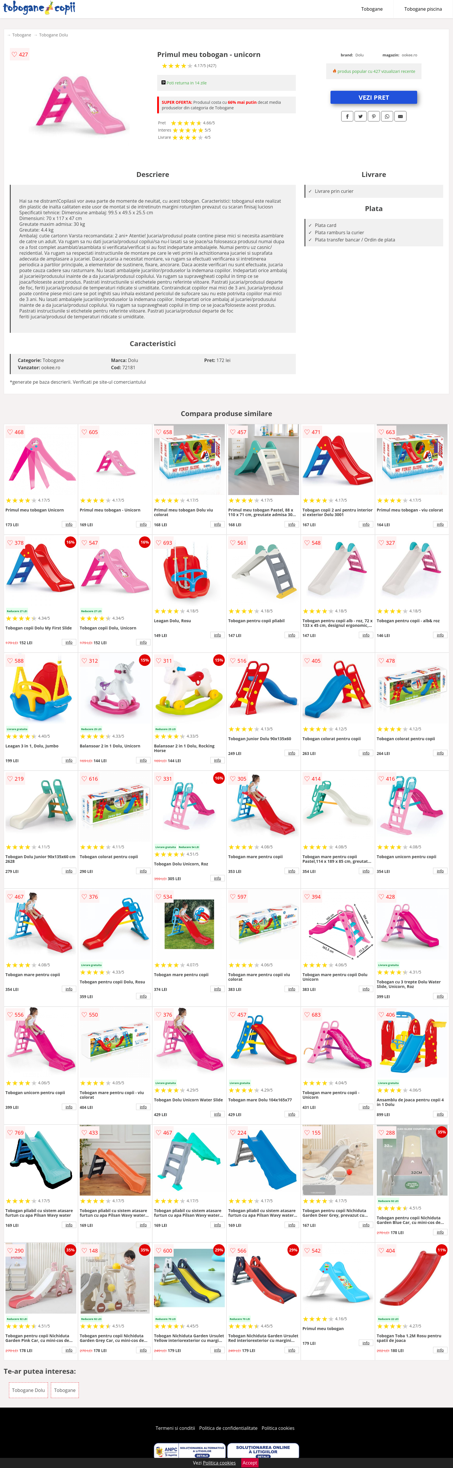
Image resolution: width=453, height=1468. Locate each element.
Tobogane (372, 9)
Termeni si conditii (175, 1428)
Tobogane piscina (423, 9)
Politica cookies (278, 1428)
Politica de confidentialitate (228, 1428)
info (69, 524)
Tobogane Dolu (53, 35)
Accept (250, 1463)
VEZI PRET (374, 97)
